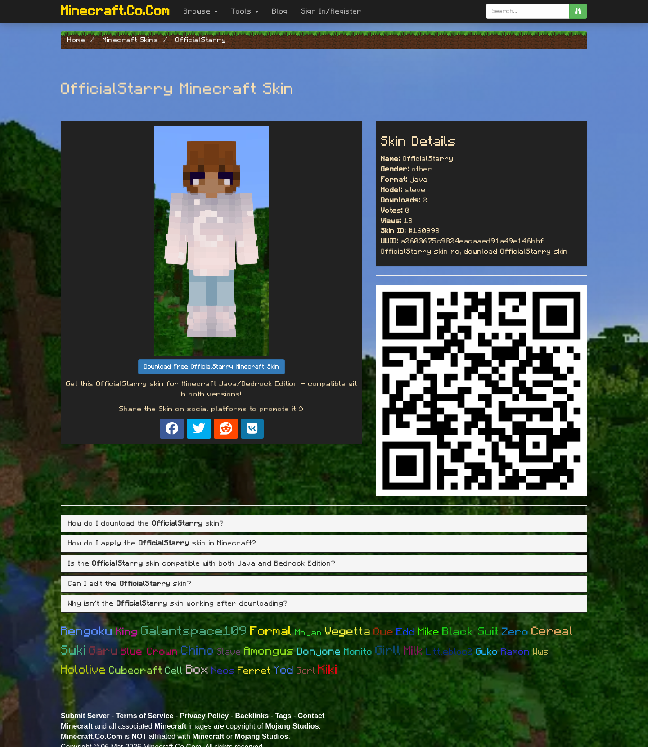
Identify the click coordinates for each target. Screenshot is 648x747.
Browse (201, 11)
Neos (223, 670)
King (127, 632)
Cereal (552, 632)
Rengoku (87, 632)
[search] (578, 11)
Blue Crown (149, 652)
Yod (284, 670)
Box (197, 669)
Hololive (83, 670)
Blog (280, 11)
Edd (405, 632)
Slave (229, 652)
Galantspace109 (194, 631)
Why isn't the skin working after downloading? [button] (178, 603)
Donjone (319, 652)
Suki (73, 650)
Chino (197, 650)
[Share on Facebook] (172, 429)
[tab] (324, 523)
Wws (541, 652)
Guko (487, 652)
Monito (358, 652)
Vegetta (348, 632)
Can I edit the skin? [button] (130, 583)
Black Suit (470, 632)
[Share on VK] (252, 429)
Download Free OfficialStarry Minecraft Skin (211, 367)
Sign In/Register (332, 11)
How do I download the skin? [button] (146, 523)
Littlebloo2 (449, 652)
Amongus (269, 651)
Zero (515, 632)
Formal (271, 631)
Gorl (306, 670)
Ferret (254, 670)
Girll (388, 650)
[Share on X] (199, 429)
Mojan (308, 632)
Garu (103, 651)
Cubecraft (135, 671)
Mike (429, 632)
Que (384, 632)
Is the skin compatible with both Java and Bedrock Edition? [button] (202, 563)
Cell (174, 670)
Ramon (515, 652)
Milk (413, 651)
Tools (245, 11)
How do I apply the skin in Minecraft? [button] (162, 543)
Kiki (328, 669)
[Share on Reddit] (226, 429)
